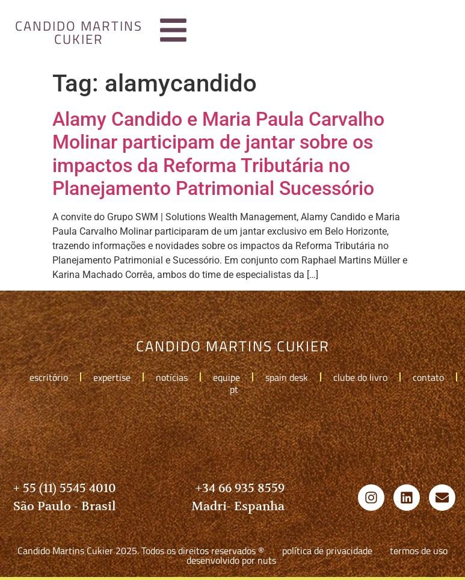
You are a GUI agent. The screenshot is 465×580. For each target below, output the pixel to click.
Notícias (172, 377)
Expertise (112, 377)
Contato (428, 377)
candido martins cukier (79, 32)
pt (237, 389)
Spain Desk (286, 377)
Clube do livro (360, 377)
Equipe (226, 377)
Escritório (48, 377)
